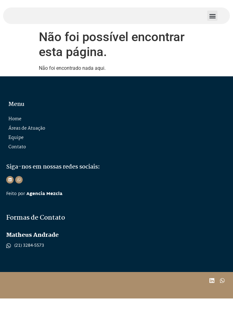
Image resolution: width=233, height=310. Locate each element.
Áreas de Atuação (26, 140)
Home (14, 130)
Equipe (16, 149)
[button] (212, 21)
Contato (17, 158)
